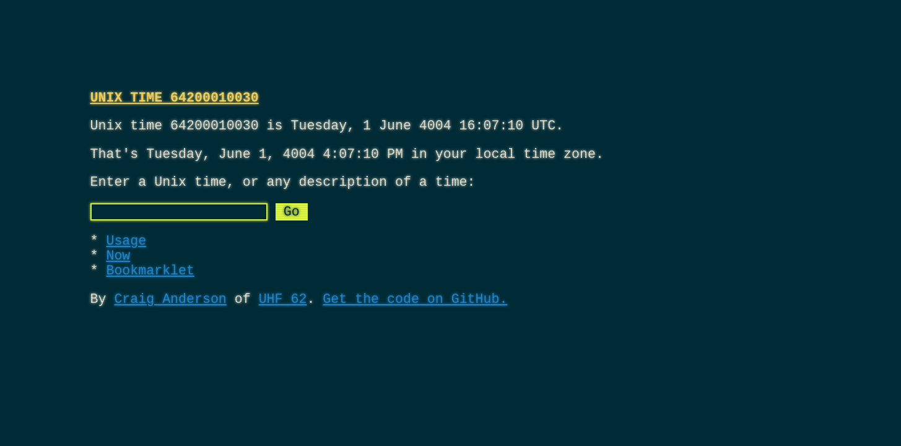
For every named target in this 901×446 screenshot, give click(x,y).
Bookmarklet (150, 294)
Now (118, 276)
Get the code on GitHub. (415, 325)
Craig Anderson (170, 325)
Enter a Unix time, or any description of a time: (283, 193)
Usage (126, 258)
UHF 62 (283, 325)
